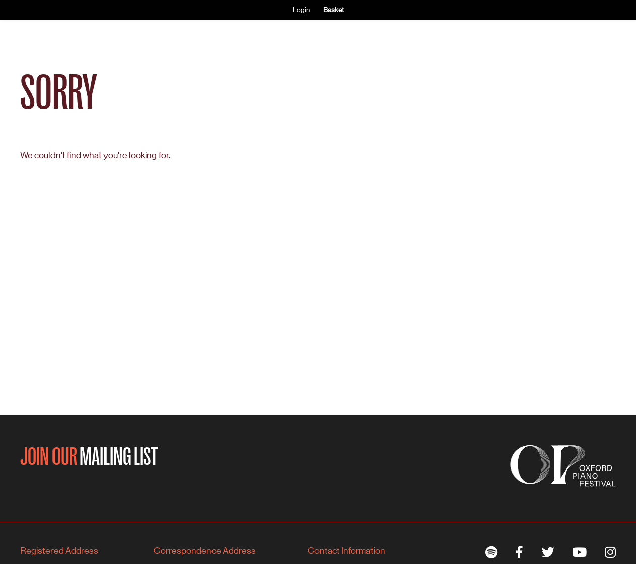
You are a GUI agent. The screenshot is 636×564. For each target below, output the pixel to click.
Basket (333, 10)
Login (301, 10)
